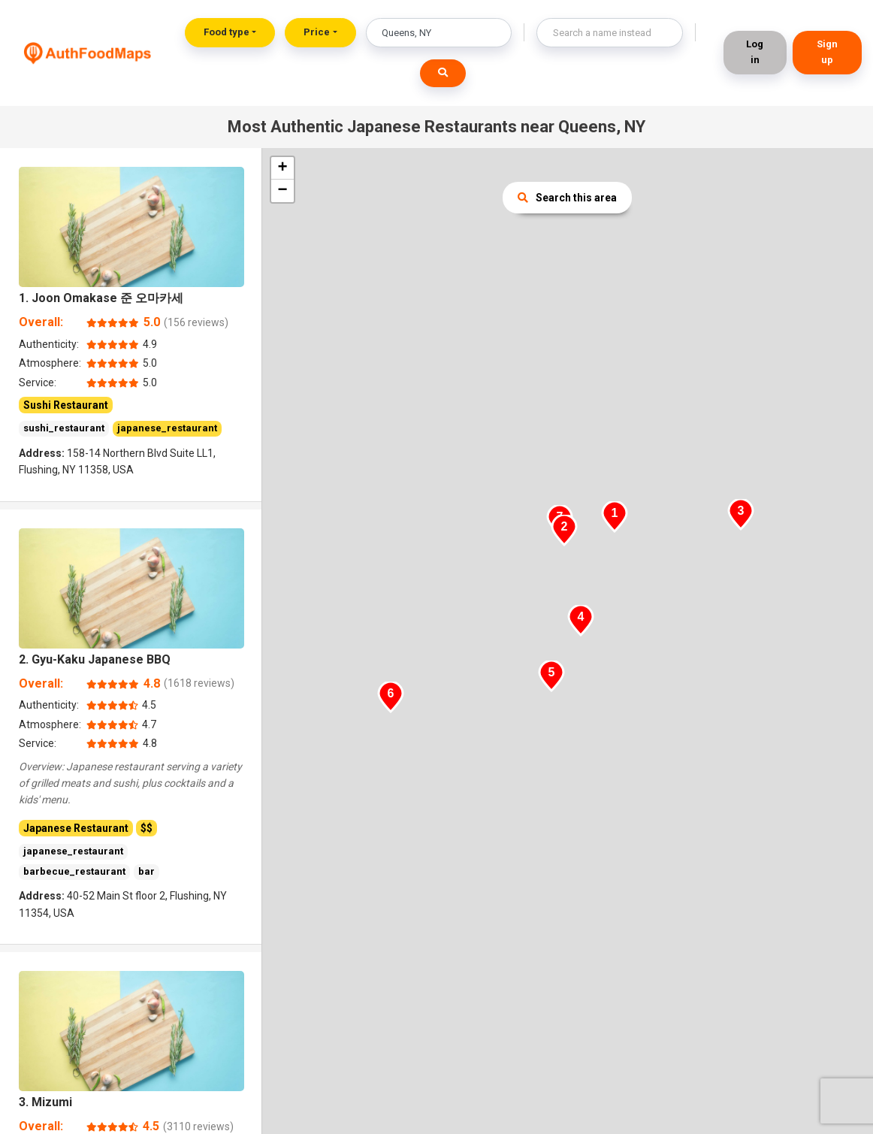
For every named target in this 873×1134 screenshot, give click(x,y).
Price (317, 32)
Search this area (567, 198)
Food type (226, 32)
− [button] (282, 191)
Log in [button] (754, 51)
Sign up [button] (827, 51)
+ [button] (282, 168)
